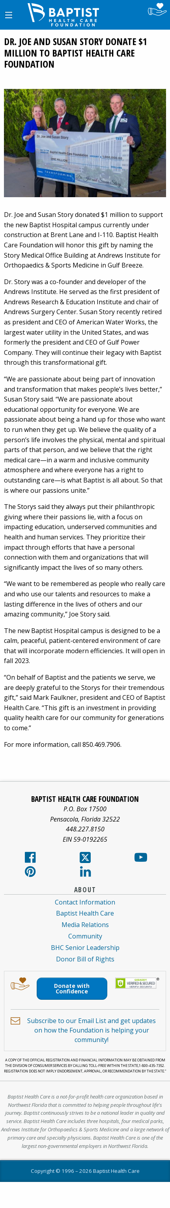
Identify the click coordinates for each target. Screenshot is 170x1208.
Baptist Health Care (85, 913)
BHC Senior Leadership (85, 947)
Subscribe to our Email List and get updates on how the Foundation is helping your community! (91, 1030)
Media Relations (85, 924)
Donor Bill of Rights (85, 959)
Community (85, 936)
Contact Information (85, 902)
